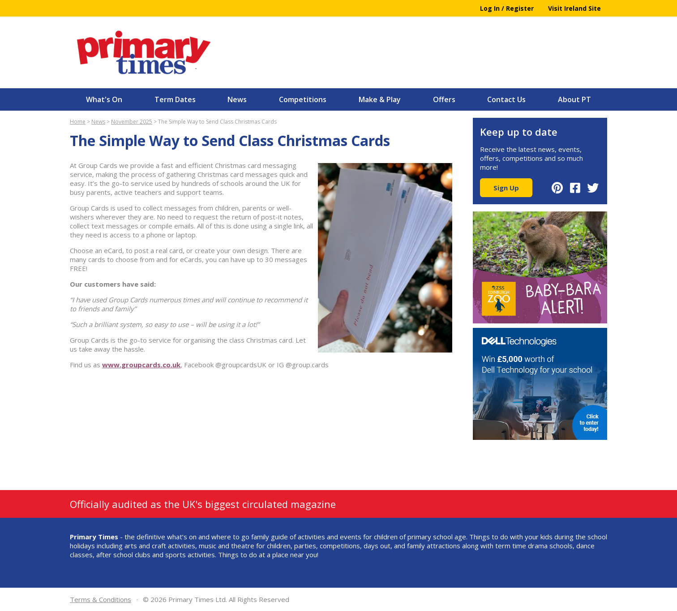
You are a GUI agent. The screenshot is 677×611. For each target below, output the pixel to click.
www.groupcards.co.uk (141, 364)
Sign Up (506, 187)
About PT (574, 99)
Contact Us (506, 99)
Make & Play (380, 99)
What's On (104, 99)
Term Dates (175, 99)
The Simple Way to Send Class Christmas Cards (217, 121)
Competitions (302, 99)
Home (78, 121)
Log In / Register (507, 8)
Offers (444, 99)
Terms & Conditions (100, 599)
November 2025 (131, 121)
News (237, 99)
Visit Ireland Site (574, 8)
